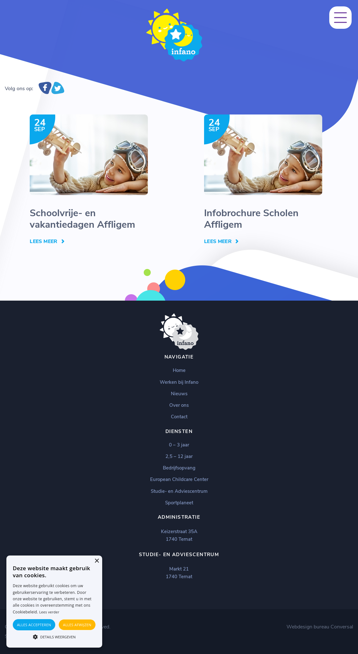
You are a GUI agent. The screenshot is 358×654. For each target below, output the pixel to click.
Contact (179, 417)
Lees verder (49, 612)
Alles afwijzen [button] (77, 624)
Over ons (179, 405)
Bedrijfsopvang (179, 468)
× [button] (96, 561)
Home (179, 370)
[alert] (54, 602)
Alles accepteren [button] (34, 624)
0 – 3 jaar (179, 445)
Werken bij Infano (179, 382)
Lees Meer (43, 241)
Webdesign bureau (307, 626)
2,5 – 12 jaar (179, 456)
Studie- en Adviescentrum (179, 491)
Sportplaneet (179, 503)
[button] (54, 636)
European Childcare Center (179, 479)
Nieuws (179, 393)
